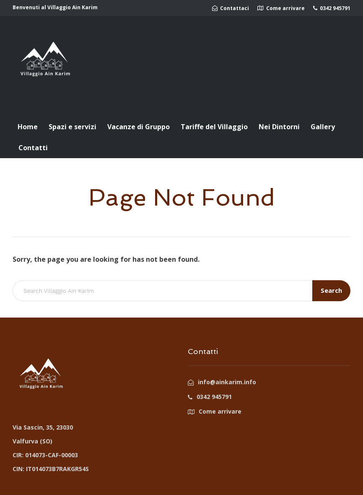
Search (331, 290)
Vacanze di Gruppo (138, 126)
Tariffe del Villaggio (214, 126)
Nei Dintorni (279, 126)
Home (28, 126)
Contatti (33, 147)
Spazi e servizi (72, 126)
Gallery (323, 126)
